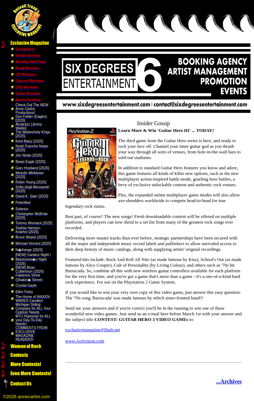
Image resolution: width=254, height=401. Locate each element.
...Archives (229, 381)
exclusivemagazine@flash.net (92, 329)
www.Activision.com (84, 341)
